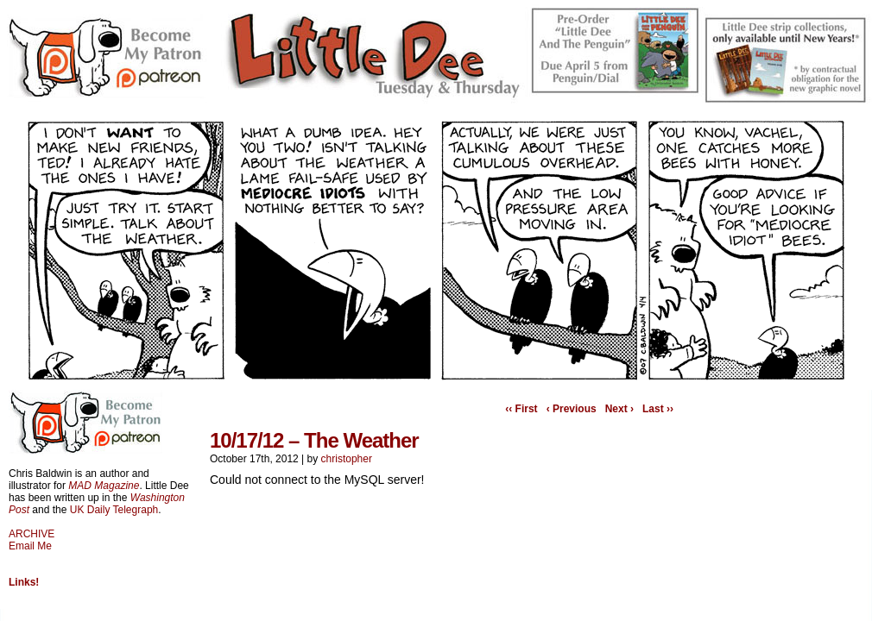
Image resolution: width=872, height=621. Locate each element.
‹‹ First (521, 409)
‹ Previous (572, 409)
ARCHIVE (31, 534)
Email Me (30, 546)
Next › (619, 409)
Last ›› (657, 409)
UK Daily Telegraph (114, 510)
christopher (346, 459)
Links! (24, 582)
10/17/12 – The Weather (314, 440)
